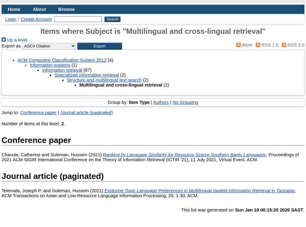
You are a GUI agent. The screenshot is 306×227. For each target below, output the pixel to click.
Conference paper (38, 112)
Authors (161, 102)
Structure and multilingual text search (104, 80)
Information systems (50, 65)
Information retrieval (62, 70)
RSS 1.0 (266, 44)
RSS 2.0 (292, 44)
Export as (11, 45)
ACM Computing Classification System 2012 (62, 60)
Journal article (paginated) (86, 112)
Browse (66, 9)
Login (10, 19)
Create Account (36, 19)
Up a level (14, 40)
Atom (243, 44)
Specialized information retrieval (87, 75)
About (39, 9)
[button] (99, 46)
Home (14, 9)
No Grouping (185, 102)
